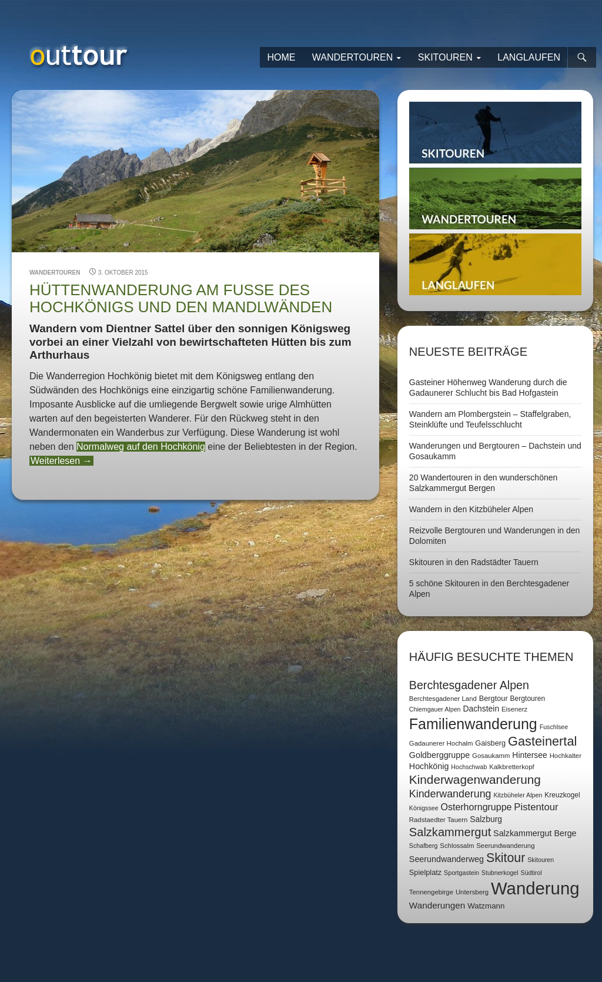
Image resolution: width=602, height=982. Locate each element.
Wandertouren (352, 57)
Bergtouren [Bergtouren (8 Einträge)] (528, 698)
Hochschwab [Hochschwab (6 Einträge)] (469, 766)
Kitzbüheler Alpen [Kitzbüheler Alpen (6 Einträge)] (517, 795)
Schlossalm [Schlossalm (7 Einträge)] (457, 845)
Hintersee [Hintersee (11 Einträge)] (529, 755)
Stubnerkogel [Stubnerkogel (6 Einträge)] (500, 872)
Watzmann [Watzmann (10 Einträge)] (485, 905)
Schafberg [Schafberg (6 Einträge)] (423, 845)
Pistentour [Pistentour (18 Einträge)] (536, 807)
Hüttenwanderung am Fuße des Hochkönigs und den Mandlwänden (180, 298)
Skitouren (445, 57)
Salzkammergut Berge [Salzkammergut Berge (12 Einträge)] (534, 833)
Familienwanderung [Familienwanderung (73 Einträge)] (473, 724)
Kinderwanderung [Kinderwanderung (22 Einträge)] (450, 794)
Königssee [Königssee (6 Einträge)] (424, 807)
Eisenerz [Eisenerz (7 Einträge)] (514, 709)
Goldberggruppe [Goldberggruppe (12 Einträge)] (439, 755)
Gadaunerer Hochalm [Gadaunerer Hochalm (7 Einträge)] (441, 743)
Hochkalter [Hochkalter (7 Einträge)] (565, 755)
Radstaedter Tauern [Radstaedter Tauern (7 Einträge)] (438, 819)
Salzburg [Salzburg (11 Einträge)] (486, 819)
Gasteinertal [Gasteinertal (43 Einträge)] (542, 741)
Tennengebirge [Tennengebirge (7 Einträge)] (431, 892)
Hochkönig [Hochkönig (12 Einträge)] (429, 766)
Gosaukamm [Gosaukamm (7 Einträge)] (491, 755)
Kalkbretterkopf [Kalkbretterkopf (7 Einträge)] (511, 766)
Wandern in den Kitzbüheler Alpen (471, 509)
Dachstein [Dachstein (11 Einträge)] (481, 708)
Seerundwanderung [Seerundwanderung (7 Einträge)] (505, 845)
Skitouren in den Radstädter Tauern (474, 562)
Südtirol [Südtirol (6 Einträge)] (531, 872)
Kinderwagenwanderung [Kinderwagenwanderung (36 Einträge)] (475, 779)
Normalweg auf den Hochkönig (140, 447)
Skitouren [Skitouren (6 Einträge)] (540, 859)
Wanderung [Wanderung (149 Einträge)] (535, 888)
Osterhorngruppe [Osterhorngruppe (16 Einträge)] (476, 807)
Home (281, 57)
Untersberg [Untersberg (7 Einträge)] (472, 892)
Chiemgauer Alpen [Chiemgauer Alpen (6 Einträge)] (435, 709)
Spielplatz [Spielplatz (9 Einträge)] (425, 872)
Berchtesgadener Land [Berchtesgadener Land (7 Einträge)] (443, 698)
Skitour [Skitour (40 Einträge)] (505, 858)
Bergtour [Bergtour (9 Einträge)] (493, 698)
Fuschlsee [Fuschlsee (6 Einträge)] (554, 726)
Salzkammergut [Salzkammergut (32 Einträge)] (450, 832)
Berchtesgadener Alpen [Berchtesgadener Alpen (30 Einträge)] (469, 685)
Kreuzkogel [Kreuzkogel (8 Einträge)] (562, 795)
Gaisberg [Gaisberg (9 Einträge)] (490, 743)
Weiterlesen (61, 461)
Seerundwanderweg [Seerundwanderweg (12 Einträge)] (446, 859)
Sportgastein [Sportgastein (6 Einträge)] (461, 872)
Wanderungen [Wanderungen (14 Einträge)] (437, 905)
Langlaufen (528, 57)
